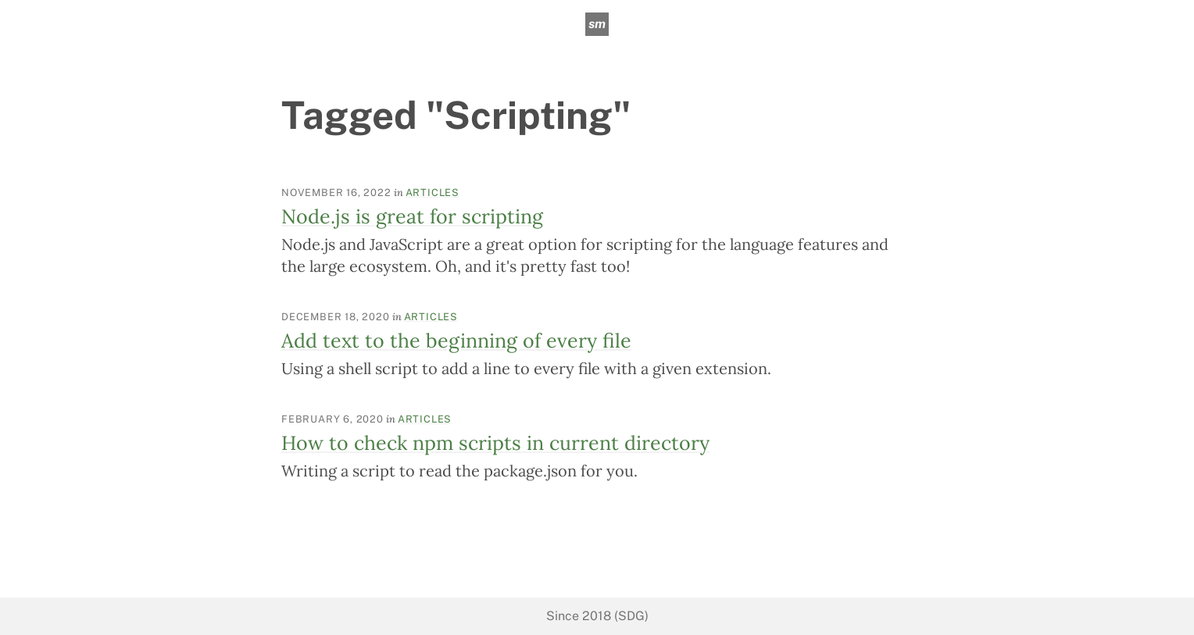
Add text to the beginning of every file (456, 340)
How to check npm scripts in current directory (495, 442)
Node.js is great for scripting (412, 216)
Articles (432, 192)
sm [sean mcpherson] (597, 23)
